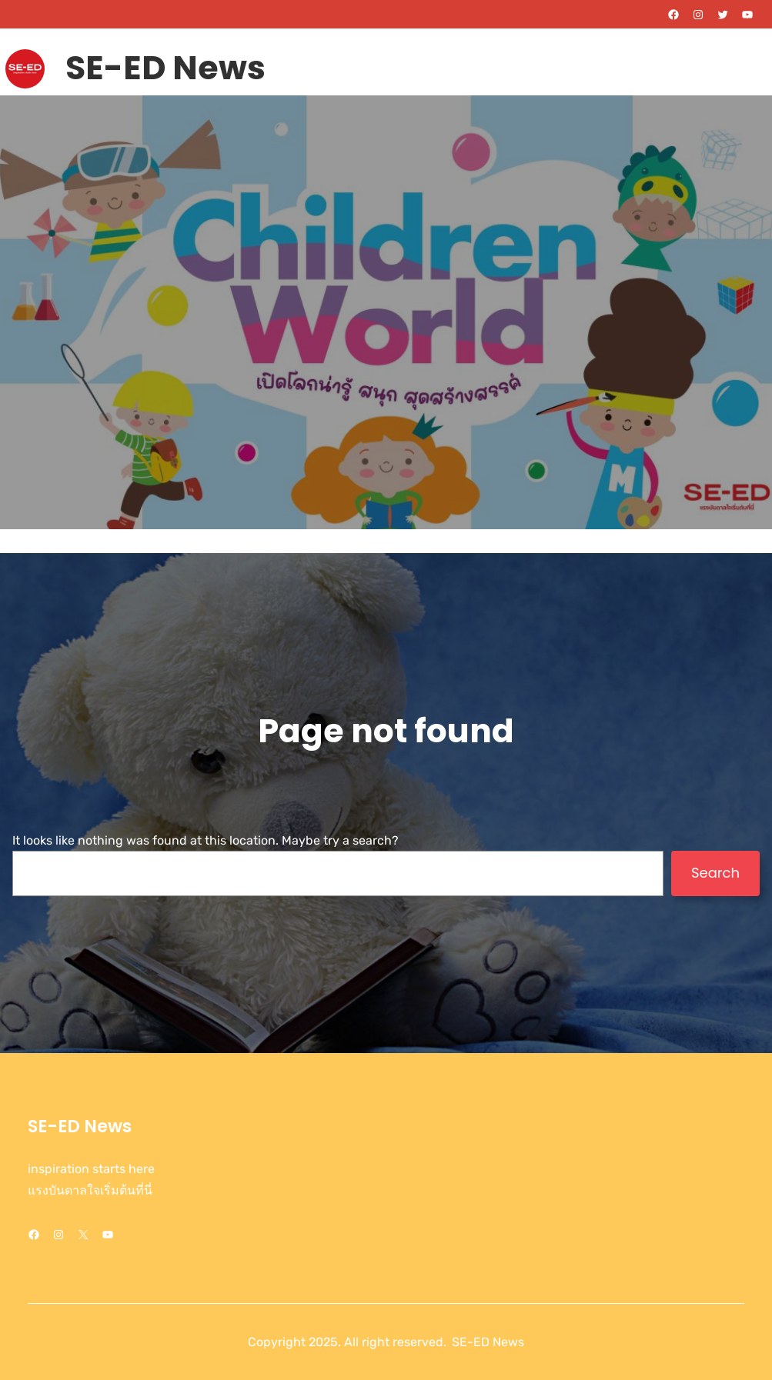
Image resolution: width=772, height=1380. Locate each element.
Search (715, 872)
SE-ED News (165, 68)
